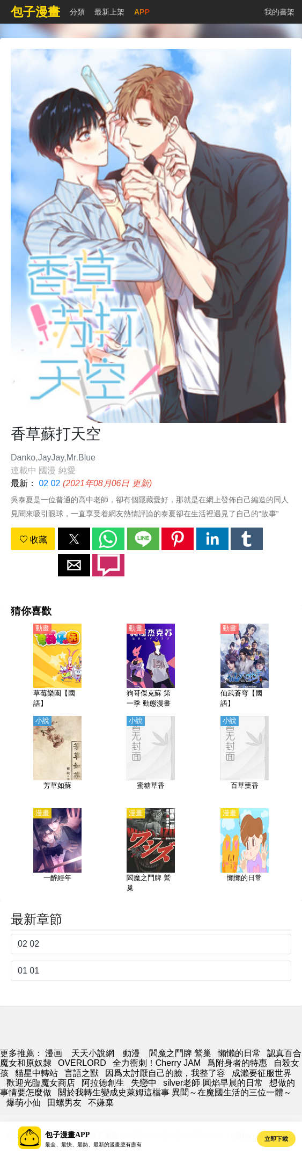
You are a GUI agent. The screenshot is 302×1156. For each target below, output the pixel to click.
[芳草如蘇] (57, 759)
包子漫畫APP (67, 1135)
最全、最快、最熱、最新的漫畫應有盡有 (93, 1144)
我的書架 (279, 12)
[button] (74, 539)
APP (142, 12)
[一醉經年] (57, 851)
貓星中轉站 (36, 1073)
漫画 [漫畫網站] (53, 1053)
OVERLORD (82, 1062)
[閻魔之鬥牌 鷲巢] (151, 851)
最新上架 (109, 12)
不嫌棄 (101, 1102)
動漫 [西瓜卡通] (131, 1053)
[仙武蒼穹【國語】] (244, 666)
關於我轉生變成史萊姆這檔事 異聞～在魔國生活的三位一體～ (175, 1092)
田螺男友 (64, 1102)
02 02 (49, 483)
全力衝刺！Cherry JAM (157, 1062)
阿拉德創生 (103, 1082)
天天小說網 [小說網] (92, 1053)
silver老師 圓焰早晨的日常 (213, 1082)
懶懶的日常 (239, 1053)
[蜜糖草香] (151, 759)
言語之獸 (81, 1073)
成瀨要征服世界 (262, 1073)
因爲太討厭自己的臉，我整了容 (165, 1073)
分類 (77, 12)
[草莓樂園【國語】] (57, 666)
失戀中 (144, 1082)
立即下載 (276, 1139)
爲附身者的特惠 (237, 1062)
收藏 (33, 539)
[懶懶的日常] (244, 851)
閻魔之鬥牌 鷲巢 (180, 1053)
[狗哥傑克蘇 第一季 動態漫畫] (151, 666)
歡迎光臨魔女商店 (40, 1082)
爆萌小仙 (23, 1102)
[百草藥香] (244, 759)
